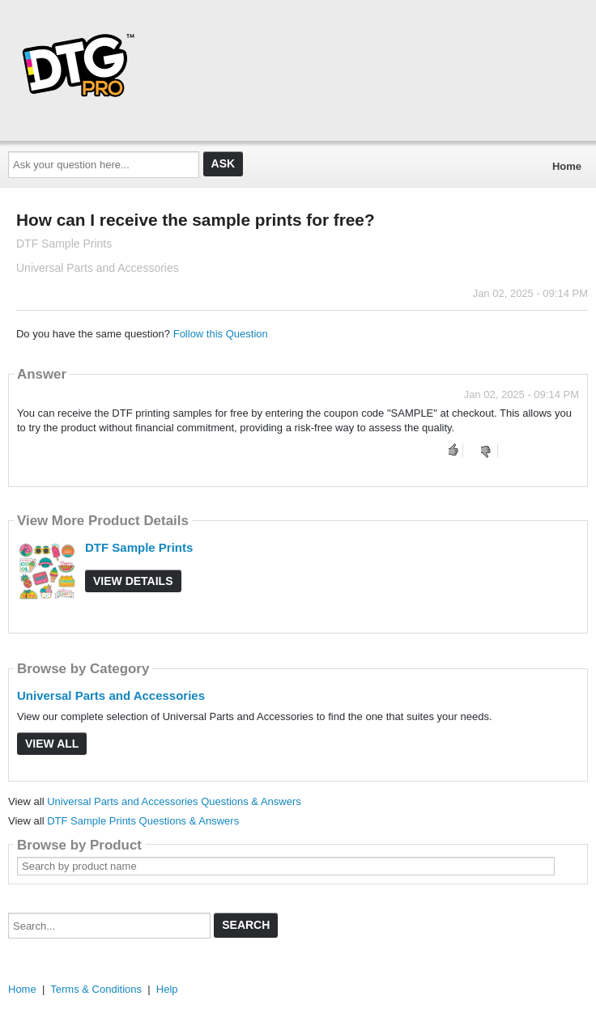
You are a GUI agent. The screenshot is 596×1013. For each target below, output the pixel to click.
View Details (133, 580)
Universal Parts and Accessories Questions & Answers (174, 801)
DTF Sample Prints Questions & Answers (143, 821)
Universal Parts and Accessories (111, 695)
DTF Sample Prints (139, 547)
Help (167, 989)
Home (566, 166)
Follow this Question (220, 334)
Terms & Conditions (96, 989)
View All (52, 743)
